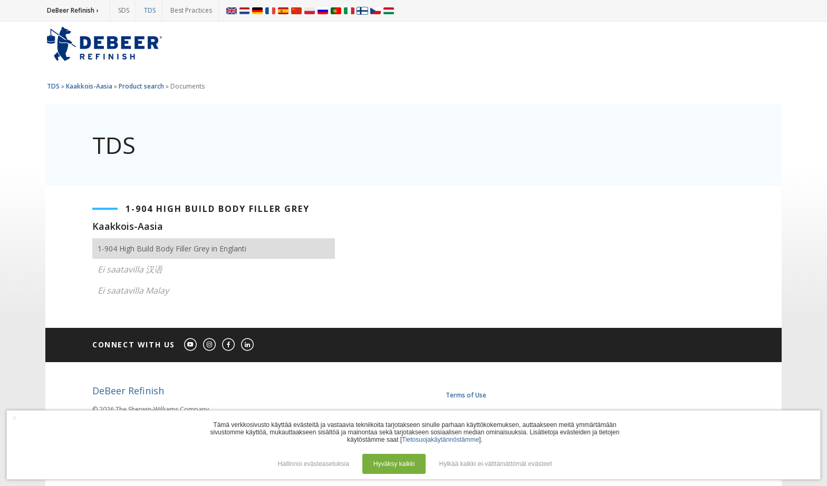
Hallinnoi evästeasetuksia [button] (313, 464)
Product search (141, 86)
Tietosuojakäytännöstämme (440, 439)
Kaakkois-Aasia (89, 86)
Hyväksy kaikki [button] (394, 464)
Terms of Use (466, 395)
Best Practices (191, 10)
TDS (150, 10)
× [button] (14, 418)
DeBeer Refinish (128, 390)
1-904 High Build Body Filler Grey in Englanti (172, 249)
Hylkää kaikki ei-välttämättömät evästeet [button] (495, 464)
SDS (123, 10)
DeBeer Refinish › (72, 10)
